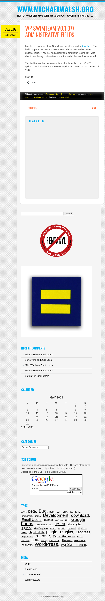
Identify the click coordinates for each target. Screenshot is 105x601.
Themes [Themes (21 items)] (67, 540)
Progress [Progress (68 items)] (83, 532)
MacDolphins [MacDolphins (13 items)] (41, 528)
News (58, 94)
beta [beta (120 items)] (32, 511)
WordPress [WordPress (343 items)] (46, 544)
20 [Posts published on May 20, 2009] (56, 416)
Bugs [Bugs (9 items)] (52, 512)
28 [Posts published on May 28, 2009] (66, 420)
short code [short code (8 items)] (54, 540)
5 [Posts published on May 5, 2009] (46, 409)
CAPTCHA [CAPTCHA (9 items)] (62, 512)
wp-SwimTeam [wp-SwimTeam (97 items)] (73, 544)
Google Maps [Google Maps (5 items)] (41, 524)
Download (50, 94)
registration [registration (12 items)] (27, 536)
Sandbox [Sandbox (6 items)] (25, 541)
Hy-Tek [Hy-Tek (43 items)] (60, 524)
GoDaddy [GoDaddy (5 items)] (59, 520)
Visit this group (74, 492)
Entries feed (31, 569)
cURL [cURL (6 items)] (77, 512)
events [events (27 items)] (48, 519)
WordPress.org (32, 579)
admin (89, 94)
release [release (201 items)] (43, 536)
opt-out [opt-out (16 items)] (72, 528)
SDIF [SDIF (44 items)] (34, 540)
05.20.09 (11, 29)
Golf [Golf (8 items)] (67, 520)
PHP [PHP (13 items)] (23, 532)
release (45, 97)
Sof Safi (29, 376)
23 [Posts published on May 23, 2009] (85, 416)
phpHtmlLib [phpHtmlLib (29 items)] (36, 532)
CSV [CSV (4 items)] (71, 512)
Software (73, 94)
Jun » (31, 426)
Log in (28, 563)
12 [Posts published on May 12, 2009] (46, 413)
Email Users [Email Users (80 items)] (31, 519)
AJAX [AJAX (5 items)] (23, 512)
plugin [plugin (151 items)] (51, 532)
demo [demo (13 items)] (38, 516)
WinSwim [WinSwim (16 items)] (26, 544)
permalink (65, 97)
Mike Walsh (11, 34)
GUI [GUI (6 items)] (51, 524)
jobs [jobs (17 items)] (78, 524)
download (86, 46)
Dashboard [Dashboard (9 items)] (26, 516)
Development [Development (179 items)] (55, 515)
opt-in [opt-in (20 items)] (61, 528)
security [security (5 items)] (44, 541)
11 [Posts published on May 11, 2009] (37, 413)
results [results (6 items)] (80, 537)
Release (64, 94)
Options (37, 97)
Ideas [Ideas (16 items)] (71, 524)
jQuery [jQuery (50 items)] (26, 528)
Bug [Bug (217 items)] (43, 511)
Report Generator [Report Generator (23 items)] (64, 536)
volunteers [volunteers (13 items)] (79, 540)
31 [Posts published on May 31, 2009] (27, 423)
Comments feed (33, 574)
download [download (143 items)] (80, 515)
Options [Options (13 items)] (82, 528)
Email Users (46, 354)
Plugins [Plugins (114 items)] (66, 532)
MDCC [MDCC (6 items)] (53, 528)
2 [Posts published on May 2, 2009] (85, 406)
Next (95, 108)
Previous (31, 108)
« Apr (23, 426)
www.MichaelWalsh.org (55, 9)
